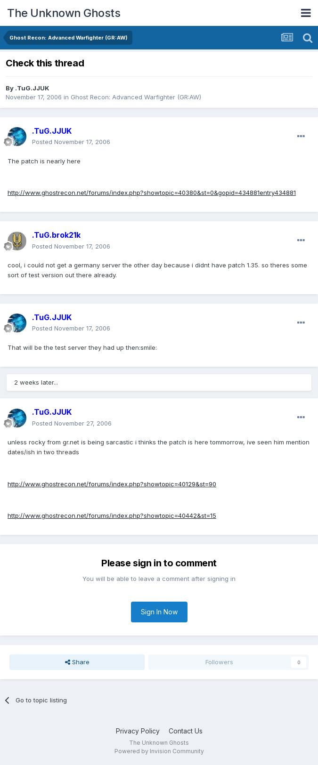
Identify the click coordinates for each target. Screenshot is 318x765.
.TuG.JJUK (32, 88)
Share (77, 662)
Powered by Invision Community (159, 751)
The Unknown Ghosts (63, 13)
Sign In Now (159, 612)
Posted (71, 141)
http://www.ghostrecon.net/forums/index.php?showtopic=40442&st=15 (112, 515)
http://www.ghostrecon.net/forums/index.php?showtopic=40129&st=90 (112, 484)
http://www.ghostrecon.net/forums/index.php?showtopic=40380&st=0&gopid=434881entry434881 (152, 192)
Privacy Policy (138, 731)
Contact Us (186, 731)
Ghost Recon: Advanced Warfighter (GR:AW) (136, 97)
